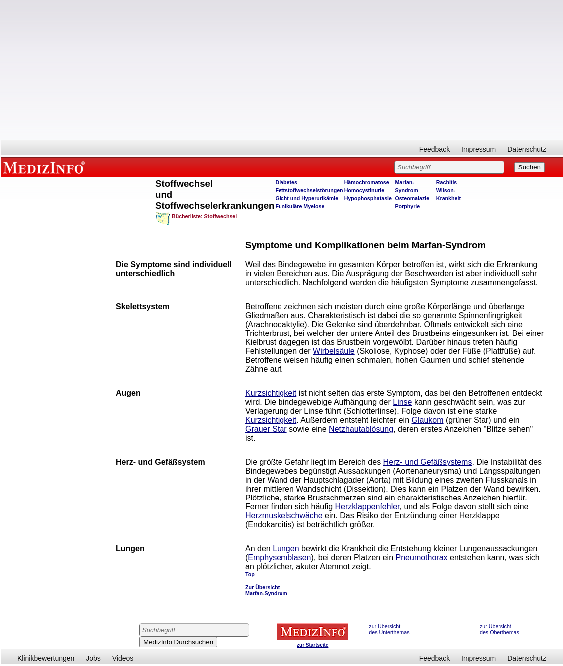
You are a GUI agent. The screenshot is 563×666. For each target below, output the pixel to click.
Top (250, 574)
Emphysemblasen (279, 557)
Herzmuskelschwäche (284, 515)
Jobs (93, 658)
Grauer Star (266, 429)
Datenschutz (526, 149)
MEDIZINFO (46, 167)
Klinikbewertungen (45, 658)
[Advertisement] (282, 70)
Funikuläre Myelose (299, 206)
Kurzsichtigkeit (270, 393)
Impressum (478, 149)
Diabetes (286, 182)
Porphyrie (407, 206)
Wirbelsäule (334, 351)
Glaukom (428, 420)
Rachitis (446, 182)
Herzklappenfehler (367, 506)
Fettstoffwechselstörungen (309, 190)
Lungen (286, 548)
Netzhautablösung (361, 429)
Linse (402, 402)
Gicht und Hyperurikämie (306, 198)
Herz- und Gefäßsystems (427, 462)
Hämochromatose (366, 182)
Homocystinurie (364, 190)
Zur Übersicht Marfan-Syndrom (266, 590)
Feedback (434, 149)
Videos (123, 658)
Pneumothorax (422, 557)
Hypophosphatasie (368, 198)
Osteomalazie (412, 198)
